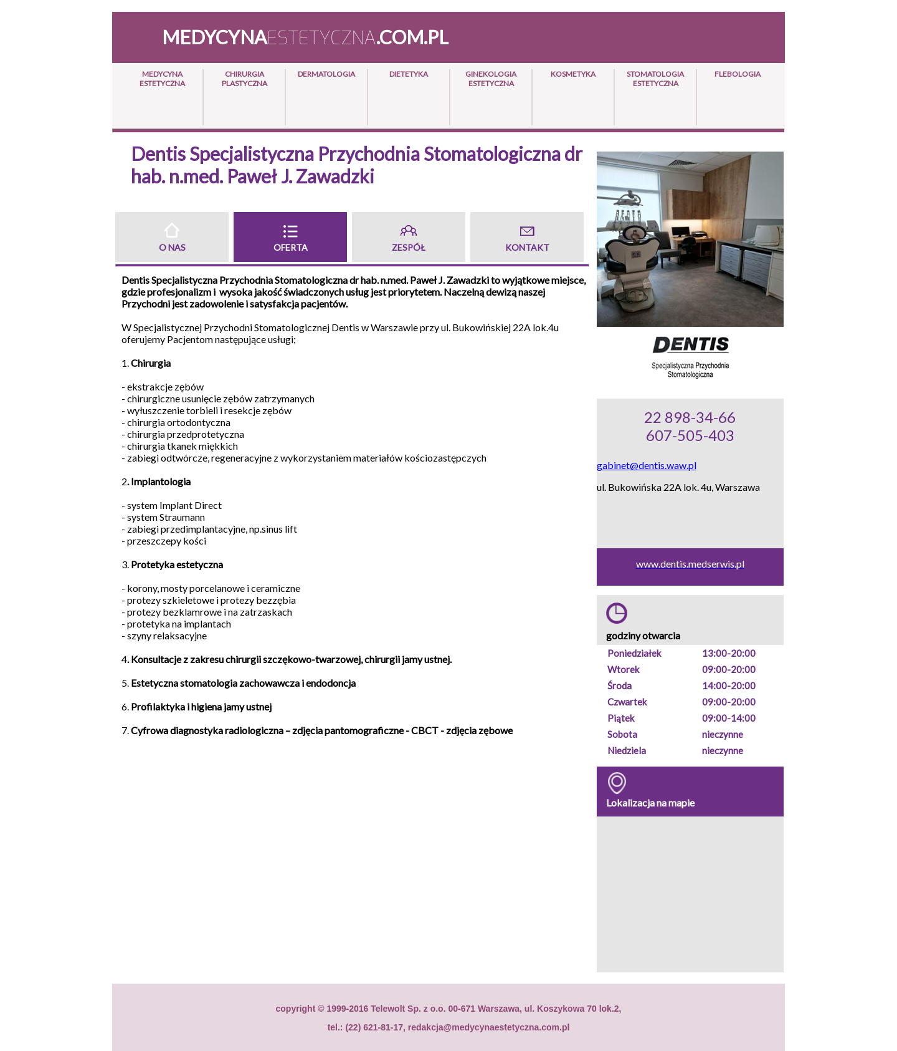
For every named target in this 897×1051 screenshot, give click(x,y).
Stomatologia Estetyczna (655, 78)
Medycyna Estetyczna (162, 78)
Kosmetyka (573, 74)
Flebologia (737, 74)
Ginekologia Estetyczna (490, 78)
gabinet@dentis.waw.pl (646, 465)
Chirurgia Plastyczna (244, 78)
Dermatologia (326, 74)
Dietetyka (408, 74)
